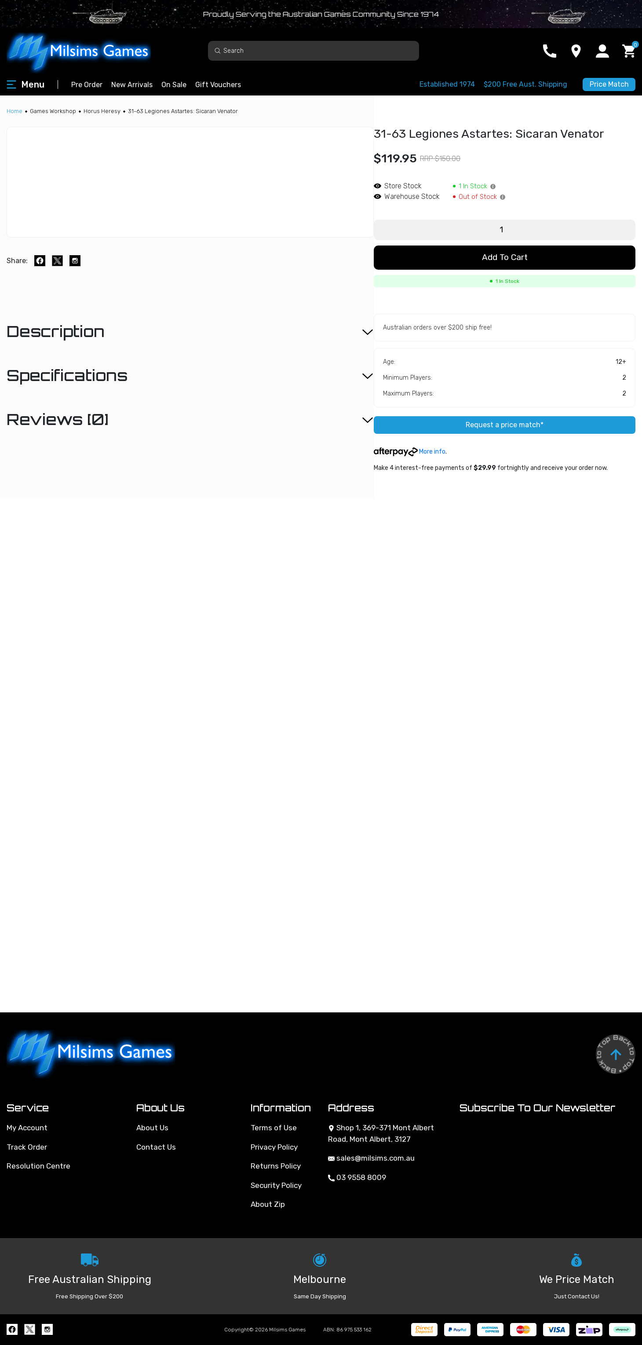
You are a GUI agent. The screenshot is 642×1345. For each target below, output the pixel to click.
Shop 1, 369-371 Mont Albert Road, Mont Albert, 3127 (381, 1133)
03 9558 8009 (357, 1177)
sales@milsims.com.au (371, 1158)
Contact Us (156, 1147)
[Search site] (218, 50)
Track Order (27, 1147)
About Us (152, 1127)
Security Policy (276, 1185)
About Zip (268, 1204)
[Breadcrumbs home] (14, 111)
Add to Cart (505, 257)
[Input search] (313, 51)
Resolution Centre (38, 1166)
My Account (27, 1127)
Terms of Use (274, 1127)
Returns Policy (276, 1166)
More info (409, 451)
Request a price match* (505, 425)
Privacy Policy (274, 1147)
